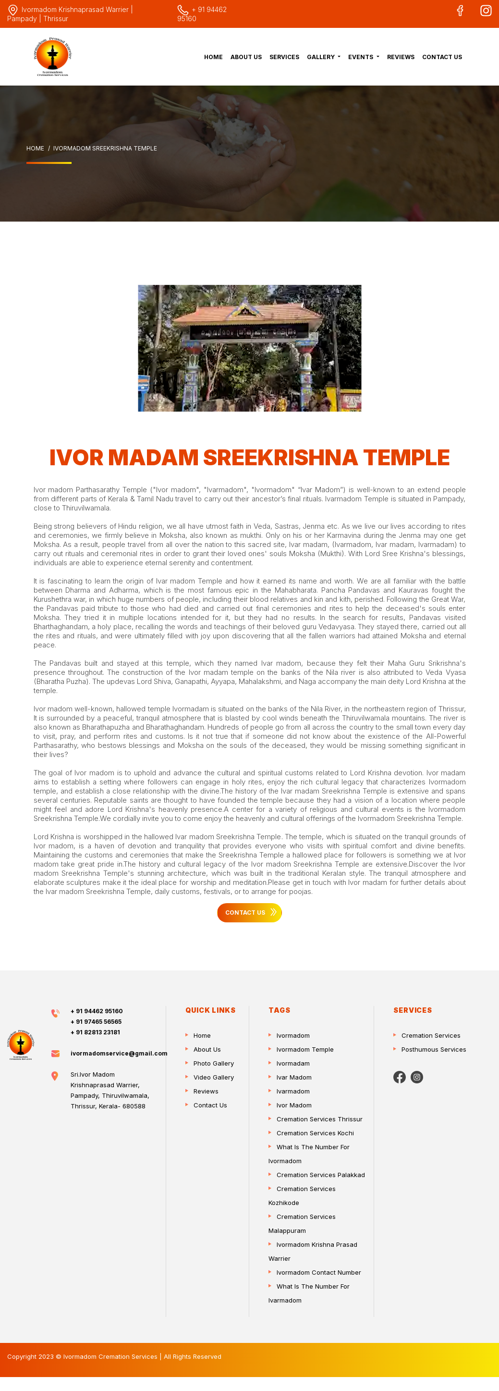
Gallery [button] (321, 57)
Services (284, 57)
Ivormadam (293, 1063)
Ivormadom (293, 1035)
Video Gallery (214, 1077)
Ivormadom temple (305, 1049)
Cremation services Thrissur (320, 1119)
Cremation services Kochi (315, 1133)
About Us (246, 57)
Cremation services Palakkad (321, 1175)
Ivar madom (294, 1077)
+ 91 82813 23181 (95, 1032)
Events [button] (361, 57)
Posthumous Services (434, 1049)
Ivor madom (294, 1105)
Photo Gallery (214, 1063)
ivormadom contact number (319, 1272)
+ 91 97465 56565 (96, 1021)
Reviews (400, 57)
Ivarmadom (293, 1091)
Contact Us (442, 57)
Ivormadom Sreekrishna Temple (105, 148)
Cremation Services (431, 1035)
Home (213, 57)
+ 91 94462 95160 (97, 1011)
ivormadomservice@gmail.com (119, 1053)
